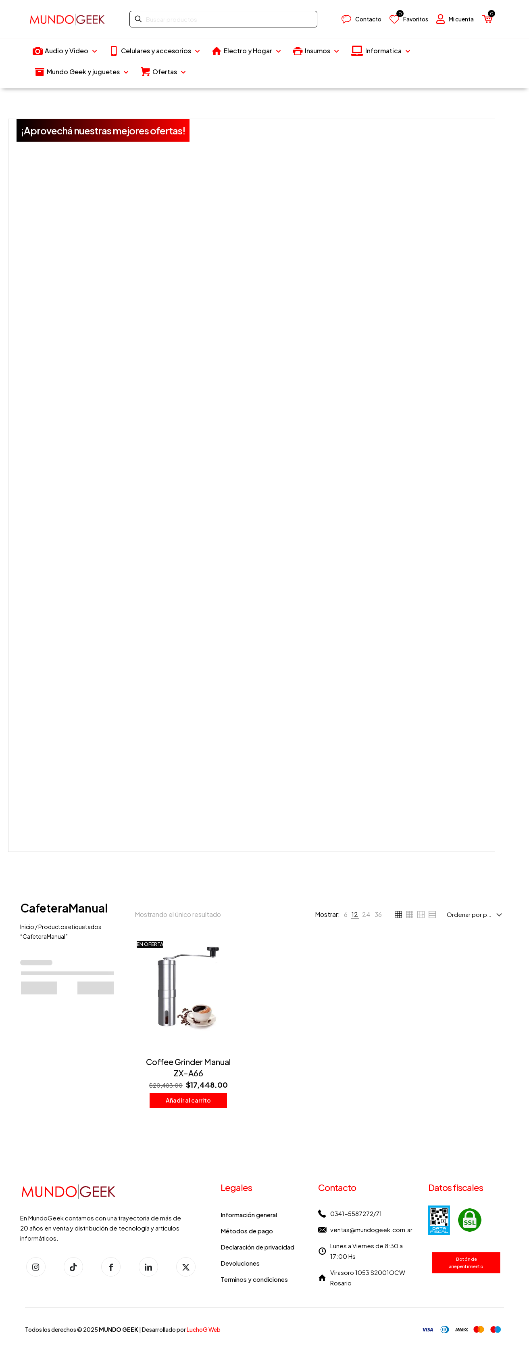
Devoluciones (240, 1263)
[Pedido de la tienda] (476, 914)
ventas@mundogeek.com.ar (371, 1229)
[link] (345, 914)
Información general (249, 1214)
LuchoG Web (204, 1329)
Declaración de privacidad (257, 1247)
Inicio (27, 926)
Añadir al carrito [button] (188, 1100)
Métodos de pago (247, 1231)
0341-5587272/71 (356, 1213)
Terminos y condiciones (254, 1279)
